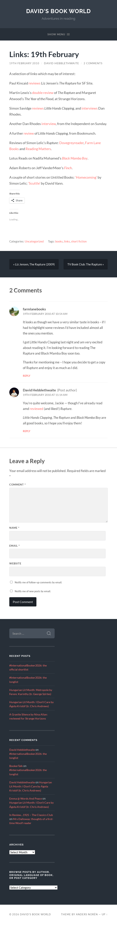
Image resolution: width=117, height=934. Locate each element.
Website (15, 563)
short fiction (79, 241)
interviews (90, 108)
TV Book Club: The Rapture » (85, 264)
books (59, 241)
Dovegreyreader (71, 143)
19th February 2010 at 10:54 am (45, 314)
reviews (34, 83)
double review (42, 92)
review (29, 133)
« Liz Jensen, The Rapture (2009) (34, 264)
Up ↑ (105, 924)
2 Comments (95, 63)
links (67, 241)
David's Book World (58, 11)
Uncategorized (34, 241)
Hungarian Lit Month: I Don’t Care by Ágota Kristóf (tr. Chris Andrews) (30, 707)
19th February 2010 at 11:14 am (45, 395)
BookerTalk (16, 771)
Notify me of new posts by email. (33, 591)
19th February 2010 (25, 63)
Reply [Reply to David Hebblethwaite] (26, 431)
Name (14, 528)
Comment (17, 484)
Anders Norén (87, 924)
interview (48, 124)
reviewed (36, 409)
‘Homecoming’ (86, 177)
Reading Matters (38, 149)
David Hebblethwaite (63, 63)
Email (14, 545)
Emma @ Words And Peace (26, 804)
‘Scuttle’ (34, 183)
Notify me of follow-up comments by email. (38, 582)
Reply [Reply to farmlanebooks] (26, 375)
